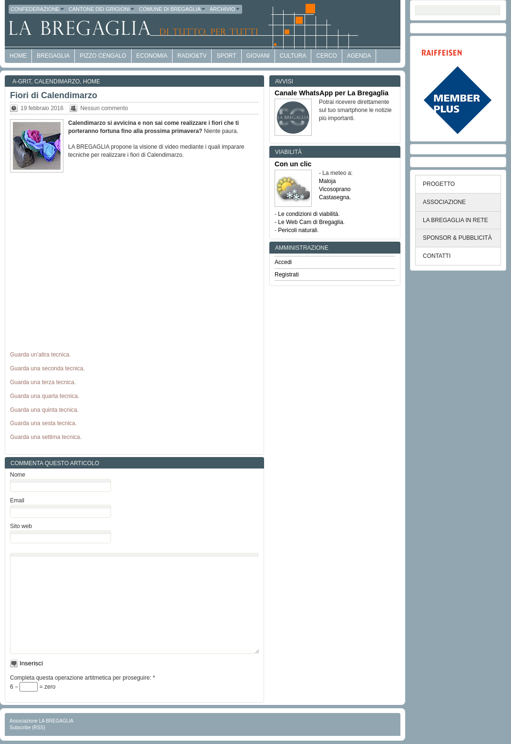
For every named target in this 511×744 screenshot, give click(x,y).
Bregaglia (53, 55)
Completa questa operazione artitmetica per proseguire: (82, 677)
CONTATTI (436, 256)
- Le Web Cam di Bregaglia (309, 222)
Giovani (258, 55)
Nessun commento (104, 108)
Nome (17, 474)
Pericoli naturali (297, 230)
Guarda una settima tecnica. (46, 437)
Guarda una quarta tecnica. (44, 396)
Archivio (225, 9)
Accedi (283, 262)
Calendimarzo (57, 81)
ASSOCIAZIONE (444, 202)
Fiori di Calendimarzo (53, 95)
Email (17, 500)
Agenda (359, 55)
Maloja (327, 181)
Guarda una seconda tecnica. (47, 368)
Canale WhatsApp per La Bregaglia (331, 93)
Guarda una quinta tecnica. (44, 410)
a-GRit (21, 81)
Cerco (326, 55)
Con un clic (293, 164)
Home (91, 81)
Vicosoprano (335, 189)
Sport (226, 55)
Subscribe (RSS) (27, 727)
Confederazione (37, 9)
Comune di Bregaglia (172, 9)
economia (151, 55)
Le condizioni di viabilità (308, 214)
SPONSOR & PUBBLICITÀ (457, 237)
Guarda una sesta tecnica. (43, 423)
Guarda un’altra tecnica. (40, 354)
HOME (18, 55)
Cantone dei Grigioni (102, 9)
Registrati (287, 274)
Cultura (293, 55)
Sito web (21, 526)
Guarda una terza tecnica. (43, 382)
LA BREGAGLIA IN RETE (455, 220)
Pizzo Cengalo (103, 55)
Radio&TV (191, 55)
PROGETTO (439, 184)
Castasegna (334, 197)
